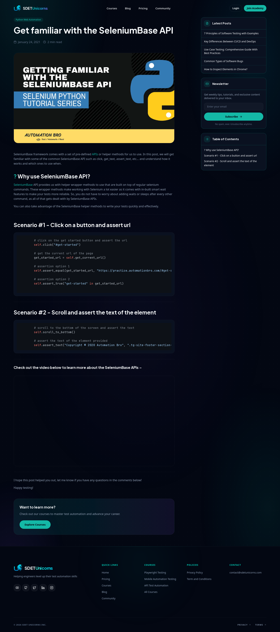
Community (163, 8)
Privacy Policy (195, 572)
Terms (260, 624)
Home (105, 572)
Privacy (244, 624)
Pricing (143, 8)
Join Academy (255, 8)
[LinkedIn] (43, 587)
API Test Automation (156, 585)
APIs (95, 154)
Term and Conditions (199, 579)
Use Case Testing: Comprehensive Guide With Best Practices (231, 51)
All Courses (150, 592)
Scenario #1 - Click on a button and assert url (230, 155)
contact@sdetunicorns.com (246, 572)
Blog (128, 8)
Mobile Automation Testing (160, 579)
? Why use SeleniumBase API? (221, 150)
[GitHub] (25, 587)
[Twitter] (34, 587)
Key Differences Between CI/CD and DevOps (230, 41)
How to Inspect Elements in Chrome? (225, 69)
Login (235, 8)
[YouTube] (17, 587)
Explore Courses (35, 524)
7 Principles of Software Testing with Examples (231, 33)
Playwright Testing (155, 572)
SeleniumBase (23, 185)
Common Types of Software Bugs (223, 61)
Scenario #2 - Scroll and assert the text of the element (230, 163)
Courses (112, 8)
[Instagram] (51, 587)
